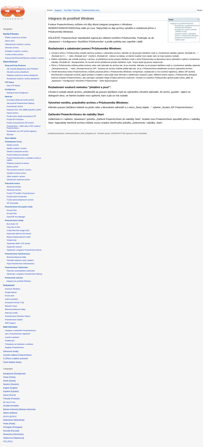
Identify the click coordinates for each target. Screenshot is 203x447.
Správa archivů (12, 167)
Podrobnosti (8, 285)
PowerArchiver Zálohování (16, 267)
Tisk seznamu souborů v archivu (19, 170)
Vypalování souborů (14, 247)
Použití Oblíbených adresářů (17, 155)
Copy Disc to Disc (13, 227)
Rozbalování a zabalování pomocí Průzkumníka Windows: (187, 26)
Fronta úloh (9, 296)
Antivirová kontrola (14, 187)
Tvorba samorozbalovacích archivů (20, 200)
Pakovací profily (11, 313)
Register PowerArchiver (14, 347)
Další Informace (10, 327)
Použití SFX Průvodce (15, 119)
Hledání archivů (13, 145)
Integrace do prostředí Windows (181, 23)
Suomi (12, 395)
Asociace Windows (12, 289)
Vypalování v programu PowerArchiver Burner (24, 250)
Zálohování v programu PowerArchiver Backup (24, 274)
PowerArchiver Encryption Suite (19, 207)
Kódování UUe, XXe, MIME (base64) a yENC (24, 110)
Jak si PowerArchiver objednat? (17, 334)
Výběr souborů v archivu (16, 176)
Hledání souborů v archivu (17, 148)
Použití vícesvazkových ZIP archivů (20, 123)
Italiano (13, 413)
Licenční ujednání (12, 337)
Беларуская (20, 374)
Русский (15, 431)
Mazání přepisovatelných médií (18, 237)
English (14, 388)
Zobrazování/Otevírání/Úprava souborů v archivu (24, 58)
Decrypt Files (12, 210)
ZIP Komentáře (12, 203)
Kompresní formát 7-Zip (14, 302)
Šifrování (10, 134)
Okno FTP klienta (13, 86)
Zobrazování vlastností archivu (18, 180)
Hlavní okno (9, 41)
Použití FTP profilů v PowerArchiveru (21, 193)
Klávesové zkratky (11, 351)
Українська (18, 438)
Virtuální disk (11, 240)
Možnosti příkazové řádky (16, 257)
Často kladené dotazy (12, 362)
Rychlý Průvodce (11, 34)
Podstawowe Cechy (13, 142)
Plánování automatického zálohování (21, 271)
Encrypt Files (12, 213)
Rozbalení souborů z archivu (16, 51)
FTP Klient (9, 82)
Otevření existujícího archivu (17, 151)
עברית (6, 402)
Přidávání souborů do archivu (18, 163)
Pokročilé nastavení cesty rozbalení (20, 260)
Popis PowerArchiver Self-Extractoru (20, 264)
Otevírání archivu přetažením (18, 72)
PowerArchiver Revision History (17, 316)
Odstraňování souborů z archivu (17, 44)
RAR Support (10, 323)
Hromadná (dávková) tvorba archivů (20, 100)
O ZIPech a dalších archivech (15, 358)
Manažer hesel (11, 306)
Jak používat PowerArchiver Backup (20, 103)
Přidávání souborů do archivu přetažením (22, 75)
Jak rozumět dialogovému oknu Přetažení (22, 69)
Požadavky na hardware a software (19, 344)
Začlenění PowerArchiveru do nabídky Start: (76, 114)
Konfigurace (10, 89)
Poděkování (9, 341)
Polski (11, 424)
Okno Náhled (10, 138)
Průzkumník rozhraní (14, 278)
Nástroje (8, 96)
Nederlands (19, 420)
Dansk (12, 381)
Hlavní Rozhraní (10, 62)
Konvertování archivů (15, 106)
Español (14, 391)
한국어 (13, 416)
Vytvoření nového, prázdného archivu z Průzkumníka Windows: (187, 35)
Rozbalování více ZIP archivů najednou (21, 131)
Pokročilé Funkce (12, 183)
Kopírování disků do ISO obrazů (19, 234)
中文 (10, 441)
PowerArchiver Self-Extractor (17, 254)
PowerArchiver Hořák (14, 220)
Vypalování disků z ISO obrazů (18, 243)
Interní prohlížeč (11, 299)
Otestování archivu (14, 190)
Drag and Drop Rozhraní (15, 65)
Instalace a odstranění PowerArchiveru (20, 330)
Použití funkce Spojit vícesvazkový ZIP (21, 116)
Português (17, 427)
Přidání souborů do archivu (15, 37)
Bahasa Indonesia (27, 409)
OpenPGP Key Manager (16, 217)
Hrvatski (14, 406)
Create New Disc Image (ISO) (18, 230)
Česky (12, 377)
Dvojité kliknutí (10, 292)
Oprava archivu (12, 113)
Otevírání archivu (12, 48)
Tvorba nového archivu (14, 54)
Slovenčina (18, 434)
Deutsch (14, 384)
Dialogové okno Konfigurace (17, 93)
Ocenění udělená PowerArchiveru (17, 355)
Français (15, 398)
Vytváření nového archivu (16, 173)
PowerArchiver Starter (14, 320)
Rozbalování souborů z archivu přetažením (23, 79)
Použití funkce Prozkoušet (16, 197)
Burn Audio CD (12, 224)
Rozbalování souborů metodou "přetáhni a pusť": (186, 30)
